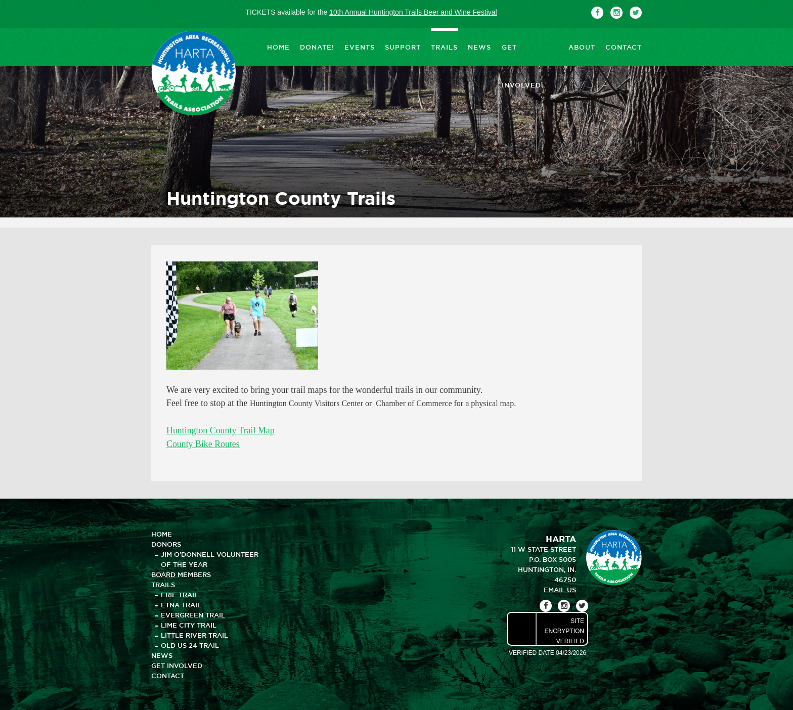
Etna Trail (181, 603)
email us (560, 588)
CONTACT (623, 46)
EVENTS (359, 46)
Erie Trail (179, 593)
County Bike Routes (203, 443)
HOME (278, 46)
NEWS (479, 46)
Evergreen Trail (193, 613)
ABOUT (581, 46)
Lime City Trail (188, 624)
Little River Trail (194, 634)
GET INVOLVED (529, 46)
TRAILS (444, 46)
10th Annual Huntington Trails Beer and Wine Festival (413, 12)
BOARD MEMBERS (181, 573)
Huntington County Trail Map (221, 430)
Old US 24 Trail (190, 644)
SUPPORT (403, 46)
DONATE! (317, 46)
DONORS (166, 543)
